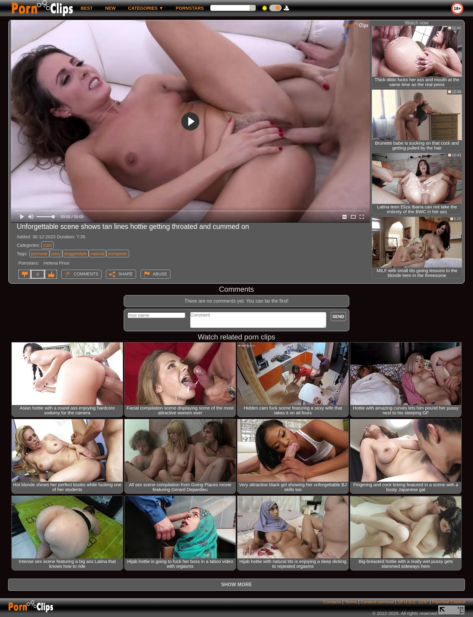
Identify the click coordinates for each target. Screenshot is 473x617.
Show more (236, 584)
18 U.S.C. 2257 (413, 601)
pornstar (39, 253)
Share (125, 274)
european (117, 253)
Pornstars (190, 8)
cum (47, 245)
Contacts (332, 601)
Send (338, 316)
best (87, 8)
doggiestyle (75, 253)
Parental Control (448, 601)
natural (97, 253)
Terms (350, 601)
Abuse (160, 274)
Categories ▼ (145, 8)
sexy (56, 253)
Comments (86, 274)
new (110, 8)
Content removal (377, 601)
